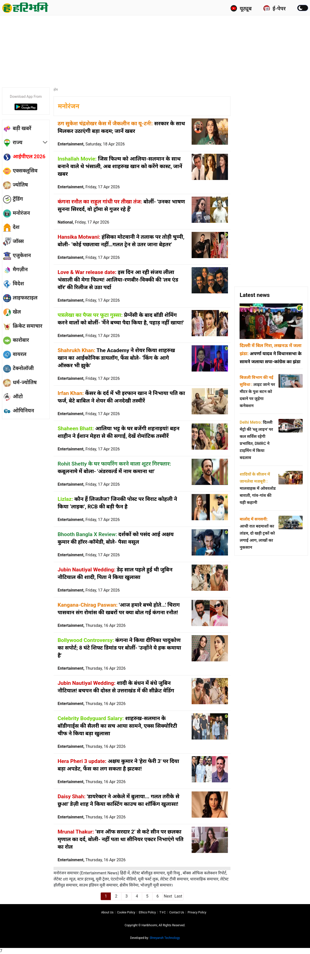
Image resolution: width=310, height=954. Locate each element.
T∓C (162, 912)
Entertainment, (91, 144)
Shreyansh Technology (165, 938)
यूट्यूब (241, 8)
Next (168, 896)
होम (56, 89)
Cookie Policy (126, 912)
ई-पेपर (274, 8)
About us (107, 912)
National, (83, 222)
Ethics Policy (147, 912)
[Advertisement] (155, 49)
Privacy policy (197, 912)
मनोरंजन (68, 106)
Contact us (176, 912)
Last (178, 896)
